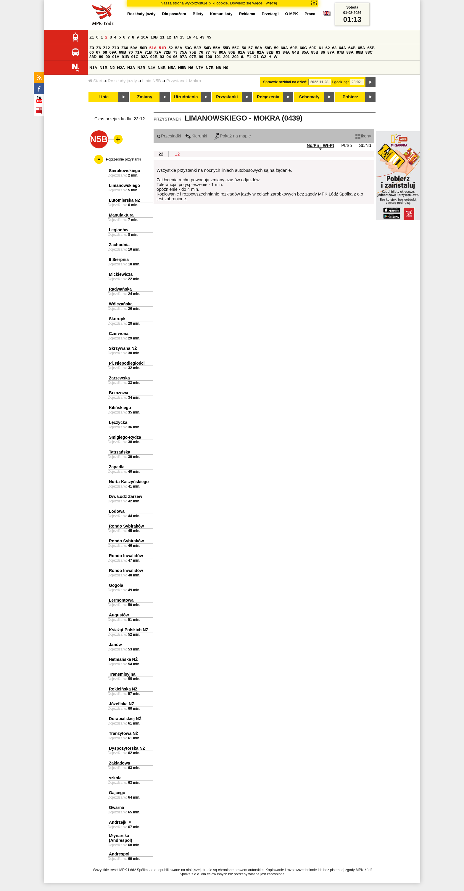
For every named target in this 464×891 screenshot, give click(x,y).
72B (167, 52)
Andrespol (119, 854)
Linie (104, 96)
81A (241, 52)
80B (232, 52)
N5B (182, 67)
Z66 (124, 48)
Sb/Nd (365, 145)
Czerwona (118, 333)
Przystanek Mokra (183, 80)
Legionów (118, 229)
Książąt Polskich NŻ (128, 629)
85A (305, 52)
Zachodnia (119, 244)
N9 (225, 67)
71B (148, 52)
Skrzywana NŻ (123, 348)
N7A (200, 67)
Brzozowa (118, 392)
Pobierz (350, 96)
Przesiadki (169, 136)
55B (226, 48)
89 (101, 57)
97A (183, 57)
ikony (363, 136)
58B (268, 48)
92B (153, 57)
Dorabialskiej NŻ (125, 718)
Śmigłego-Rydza (125, 437)
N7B (210, 67)
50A (134, 48)
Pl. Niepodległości (127, 363)
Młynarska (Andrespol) (120, 838)
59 (276, 48)
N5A (172, 67)
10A (144, 37)
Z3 (91, 48)
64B (351, 48)
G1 (256, 57)
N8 (218, 67)
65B (370, 48)
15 (182, 37)
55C (235, 48)
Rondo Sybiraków (126, 526)
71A (138, 52)
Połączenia (268, 96)
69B (122, 52)
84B (295, 52)
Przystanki (227, 96)
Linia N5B (151, 80)
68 (105, 52)
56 (244, 48)
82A (260, 52)
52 (170, 48)
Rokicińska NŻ (123, 689)
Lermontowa (121, 600)
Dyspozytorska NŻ (127, 748)
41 (195, 37)
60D (312, 48)
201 (226, 57)
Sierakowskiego (124, 170)
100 (208, 57)
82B (269, 52)
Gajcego (117, 792)
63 (334, 48)
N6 (190, 67)
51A (153, 48)
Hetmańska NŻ (123, 659)
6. (242, 57)
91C (134, 57)
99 (201, 57)
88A (349, 52)
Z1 (91, 37)
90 (108, 57)
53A (178, 48)
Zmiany (144, 96)
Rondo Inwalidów (126, 555)
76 (201, 52)
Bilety (198, 14)
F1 (248, 57)
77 (207, 52)
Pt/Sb (346, 145)
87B (340, 52)
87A (330, 52)
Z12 (106, 48)
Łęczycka (118, 422)
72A (157, 52)
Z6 (98, 48)
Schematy (309, 96)
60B (293, 48)
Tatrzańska (119, 452)
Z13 (115, 48)
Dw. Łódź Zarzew (125, 496)
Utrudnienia (186, 96)
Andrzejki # (120, 822)
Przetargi (270, 14)
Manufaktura (121, 215)
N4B (162, 67)
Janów (115, 644)
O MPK (291, 14)
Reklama (247, 14)
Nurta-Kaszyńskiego (129, 481)
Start (95, 80)
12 (169, 37)
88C (369, 52)
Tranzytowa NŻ (123, 733)
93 (162, 57)
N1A (93, 67)
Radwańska (120, 289)
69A (113, 52)
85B (314, 52)
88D (92, 57)
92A (144, 57)
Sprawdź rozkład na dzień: (285, 82)
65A (361, 48)
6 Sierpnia (119, 259)
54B (207, 48)
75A (183, 52)
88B (359, 52)
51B (162, 48)
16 (189, 37)
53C (188, 48)
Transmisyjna (122, 674)
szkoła (115, 777)
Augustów (119, 615)
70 (130, 52)
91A (115, 57)
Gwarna (116, 807)
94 (169, 57)
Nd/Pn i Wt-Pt (320, 145)
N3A (131, 67)
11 (162, 37)
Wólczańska (121, 304)
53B (197, 48)
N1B (103, 67)
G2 (263, 57)
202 (235, 57)
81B (250, 52)
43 (202, 37)
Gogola (116, 585)
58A (258, 48)
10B (154, 37)
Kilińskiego (120, 407)
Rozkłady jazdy (122, 80)
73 (175, 52)
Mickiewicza (121, 274)
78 (214, 52)
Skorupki (118, 318)
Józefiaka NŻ (121, 703)
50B (143, 48)
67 (98, 52)
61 (321, 48)
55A (216, 48)
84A (286, 52)
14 (175, 37)
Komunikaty (221, 14)
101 (217, 57)
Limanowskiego (124, 185)
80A (222, 52)
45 (209, 37)
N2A (121, 67)
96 (175, 57)
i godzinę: (340, 82)
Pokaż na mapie (232, 136)
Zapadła (117, 466)
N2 (112, 67)
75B (192, 52)
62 (328, 48)
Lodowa (117, 511)
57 (250, 48)
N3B (141, 67)
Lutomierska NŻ (124, 200)
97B (192, 57)
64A (342, 48)
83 (278, 52)
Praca (309, 14)
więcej (271, 3)
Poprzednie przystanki (123, 159)
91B (125, 57)
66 (91, 52)
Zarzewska (119, 378)
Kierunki (196, 136)
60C (303, 48)
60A (284, 48)
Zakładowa (119, 763)
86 (323, 52)
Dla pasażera (174, 14)
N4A (152, 67)
